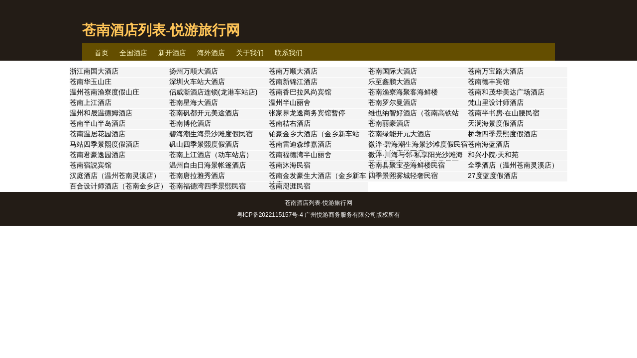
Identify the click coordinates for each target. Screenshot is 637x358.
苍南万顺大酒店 (293, 71)
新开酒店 (172, 53)
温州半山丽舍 (290, 102)
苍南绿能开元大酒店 (399, 134)
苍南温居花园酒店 (97, 134)
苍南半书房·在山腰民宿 (503, 113)
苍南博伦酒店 (190, 123)
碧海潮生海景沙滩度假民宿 (211, 134)
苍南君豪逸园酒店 (97, 155)
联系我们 (289, 53)
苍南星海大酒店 (193, 102)
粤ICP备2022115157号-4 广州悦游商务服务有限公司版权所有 (319, 214)
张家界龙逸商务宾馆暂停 (307, 113)
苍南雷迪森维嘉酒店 (300, 144)
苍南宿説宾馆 (90, 165)
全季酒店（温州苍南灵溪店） (513, 165)
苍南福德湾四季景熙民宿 (207, 186)
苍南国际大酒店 (392, 71)
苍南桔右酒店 (290, 123)
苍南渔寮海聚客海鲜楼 (403, 92)
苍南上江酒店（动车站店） (211, 155)
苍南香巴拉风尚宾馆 (300, 92)
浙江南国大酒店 (94, 71)
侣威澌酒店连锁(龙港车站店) (213, 92)
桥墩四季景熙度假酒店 (502, 134)
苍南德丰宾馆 (489, 82)
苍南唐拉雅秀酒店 (197, 175)
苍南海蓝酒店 (489, 144)
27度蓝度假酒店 (493, 175)
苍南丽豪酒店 (389, 123)
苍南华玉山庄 (90, 82)
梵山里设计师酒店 (496, 102)
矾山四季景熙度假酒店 (204, 144)
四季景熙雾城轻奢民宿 (403, 175)
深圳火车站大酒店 (197, 82)
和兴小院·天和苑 (493, 155)
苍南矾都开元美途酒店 (204, 113)
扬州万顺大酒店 (193, 71)
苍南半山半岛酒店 (97, 123)
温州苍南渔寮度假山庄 (104, 92)
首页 (101, 53)
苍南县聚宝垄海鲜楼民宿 (406, 165)
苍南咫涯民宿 (290, 186)
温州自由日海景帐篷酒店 (207, 165)
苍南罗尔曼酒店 (392, 102)
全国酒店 (133, 53)
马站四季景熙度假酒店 (104, 144)
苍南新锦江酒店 (293, 82)
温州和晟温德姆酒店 (101, 113)
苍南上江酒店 (90, 102)
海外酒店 (211, 53)
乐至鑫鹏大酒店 (392, 82)
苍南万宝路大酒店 (496, 71)
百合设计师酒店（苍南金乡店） (118, 186)
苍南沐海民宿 (290, 165)
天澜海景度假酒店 (496, 123)
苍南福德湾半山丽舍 (300, 155)
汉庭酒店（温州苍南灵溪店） (115, 175)
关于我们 (250, 53)
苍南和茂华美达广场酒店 (506, 92)
